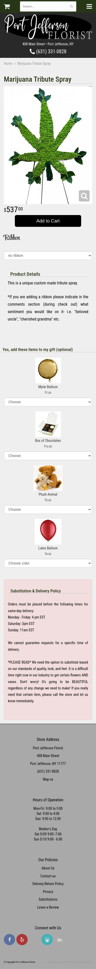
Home (8, 63)
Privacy (48, 892)
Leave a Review (48, 907)
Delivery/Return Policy (48, 884)
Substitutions (48, 899)
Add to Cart (48, 220)
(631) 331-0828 (48, 52)
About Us (47, 868)
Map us (48, 779)
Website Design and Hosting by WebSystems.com (69, 962)
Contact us (48, 876)
